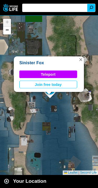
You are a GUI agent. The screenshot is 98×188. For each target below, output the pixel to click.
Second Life (11, 8)
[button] (81, 59)
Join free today (48, 85)
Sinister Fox (31, 63)
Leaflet (70, 172)
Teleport (48, 74)
